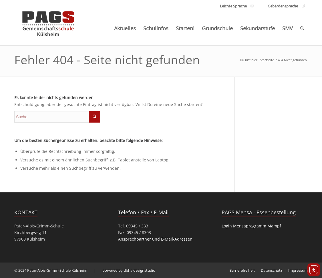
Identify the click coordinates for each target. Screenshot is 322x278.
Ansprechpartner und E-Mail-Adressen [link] (155, 239)
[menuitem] (125, 28)
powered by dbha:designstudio (128, 270)
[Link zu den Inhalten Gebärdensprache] (282, 6)
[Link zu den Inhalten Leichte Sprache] (233, 6)
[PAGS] (48, 22)
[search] (57, 117)
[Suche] (302, 28)
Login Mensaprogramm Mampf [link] (251, 226)
